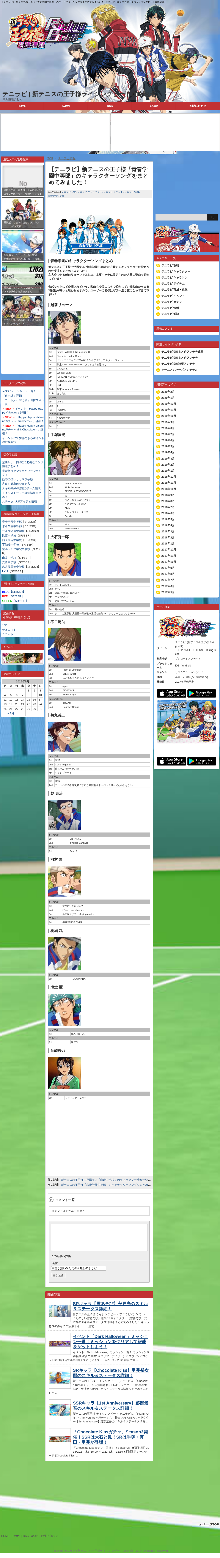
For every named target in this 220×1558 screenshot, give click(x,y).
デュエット (9, 629)
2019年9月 (168, 422)
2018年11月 (168, 482)
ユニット (7, 634)
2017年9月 (168, 567)
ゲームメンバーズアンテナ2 (178, 369)
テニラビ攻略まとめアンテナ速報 (182, 351)
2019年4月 (168, 452)
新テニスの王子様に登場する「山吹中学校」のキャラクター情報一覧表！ (107, 1179)
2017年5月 (168, 592)
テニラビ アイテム (173, 283)
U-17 (5, 571)
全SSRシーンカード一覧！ (19, 391)
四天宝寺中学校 (12, 540)
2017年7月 (168, 580)
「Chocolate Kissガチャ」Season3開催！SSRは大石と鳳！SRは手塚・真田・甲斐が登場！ (110, 1442)
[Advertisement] (22, 346)
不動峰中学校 (10, 544)
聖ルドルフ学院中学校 (16, 549)
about (154, 106)
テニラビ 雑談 (170, 314)
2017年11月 (168, 555)
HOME (22, 106)
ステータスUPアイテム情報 (19, 501)
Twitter (66, 106)
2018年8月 (168, 501)
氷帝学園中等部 (12, 526)
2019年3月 (168, 458)
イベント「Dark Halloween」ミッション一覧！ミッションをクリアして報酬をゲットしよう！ (110, 1346)
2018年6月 (168, 513)
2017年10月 (168, 561)
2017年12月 (168, 549)
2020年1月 (168, 397)
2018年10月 (168, 489)
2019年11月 (168, 409)
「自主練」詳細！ (13, 395)
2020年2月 (168, 391)
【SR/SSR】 (13, 591)
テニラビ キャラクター (90, 192)
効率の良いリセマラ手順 (17, 479)
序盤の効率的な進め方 (16, 483)
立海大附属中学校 (13, 531)
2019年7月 (168, 434)
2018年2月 (168, 537)
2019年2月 (168, 464)
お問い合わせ (197, 106)
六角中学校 (9, 562)
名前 (55, 1268)
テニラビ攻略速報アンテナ (178, 363)
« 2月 (11, 713)
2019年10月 (168, 416)
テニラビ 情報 (131, 192)
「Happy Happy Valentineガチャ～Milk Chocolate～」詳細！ (23, 429)
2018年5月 (168, 519)
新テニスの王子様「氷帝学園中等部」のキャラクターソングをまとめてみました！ (113, 1184)
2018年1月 (168, 543)
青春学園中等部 (12, 521)
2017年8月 (168, 574)
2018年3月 (168, 531)
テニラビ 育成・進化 (174, 289)
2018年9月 (168, 495)
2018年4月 (168, 525)
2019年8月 (168, 428)
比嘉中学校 (9, 535)
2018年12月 (168, 476)
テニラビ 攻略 (68, 192)
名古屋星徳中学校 (13, 566)
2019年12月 (168, 403)
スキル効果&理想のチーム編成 (21, 488)
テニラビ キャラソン (174, 277)
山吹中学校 (9, 557)
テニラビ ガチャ (171, 301)
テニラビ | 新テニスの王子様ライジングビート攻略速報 (78, 94)
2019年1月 (168, 470)
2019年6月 (168, 440)
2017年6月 (168, 586)
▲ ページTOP (208, 1529)
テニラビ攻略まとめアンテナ (179, 357)
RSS (110, 106)
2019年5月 (168, 446)
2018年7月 (168, 507)
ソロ (5, 625)
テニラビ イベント (113, 192)
